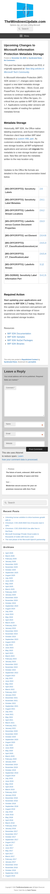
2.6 (41, 189)
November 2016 (11, 867)
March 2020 (10, 756)
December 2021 (11, 698)
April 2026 (9, 553)
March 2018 (10, 823)
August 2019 (10, 776)
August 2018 (10, 809)
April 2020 (9, 753)
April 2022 (9, 687)
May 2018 (9, 817)
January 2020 (10, 762)
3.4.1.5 (43, 275)
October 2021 (10, 703)
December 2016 (11, 865)
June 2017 (9, 848)
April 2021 (9, 720)
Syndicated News (35, 58)
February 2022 (11, 692)
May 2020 (9, 751)
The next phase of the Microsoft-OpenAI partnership (25, 540)
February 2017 (11, 859)
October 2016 (10, 870)
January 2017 (10, 862)
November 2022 (11, 667)
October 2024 (10, 603)
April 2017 (9, 854)
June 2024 (9, 614)
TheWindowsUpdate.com (25, 22)
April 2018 (9, 820)
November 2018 (11, 801)
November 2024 (11, 600)
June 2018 (9, 815)
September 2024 (11, 606)
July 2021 (9, 712)
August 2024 (10, 609)
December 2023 (11, 631)
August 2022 (10, 676)
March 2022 (10, 689)
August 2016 (10, 876)
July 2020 (9, 745)
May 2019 (9, 784)
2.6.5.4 (43, 254)
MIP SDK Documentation (19, 333)
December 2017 (11, 831)
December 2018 (11, 798)
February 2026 (11, 559)
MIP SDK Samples (16, 337)
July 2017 (9, 845)
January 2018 (10, 828)
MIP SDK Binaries (15, 344)
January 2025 (10, 595)
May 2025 (9, 584)
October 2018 (10, 804)
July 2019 (9, 778)
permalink (32, 362)
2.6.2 (42, 210)
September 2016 (11, 873)
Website (9, 443)
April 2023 (9, 653)
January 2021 (10, 728)
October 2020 (10, 737)
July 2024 (9, 611)
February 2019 (11, 792)
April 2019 (9, 787)
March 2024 (10, 623)
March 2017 (10, 856)
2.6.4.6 (43, 235)
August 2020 (10, 742)
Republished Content (30, 359)
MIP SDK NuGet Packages (20, 340)
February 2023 (11, 659)
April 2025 (9, 586)
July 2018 (9, 812)
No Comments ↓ (10, 60)
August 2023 (10, 642)
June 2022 (9, 681)
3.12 (42, 264)
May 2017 (9, 851)
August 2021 (10, 709)
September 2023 (11, 639)
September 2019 (11, 773)
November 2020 (11, 734)
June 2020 (9, 748)
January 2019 (10, 795)
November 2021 (11, 701)
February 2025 (11, 592)
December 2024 (11, 598)
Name (8, 424)
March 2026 (10, 556)
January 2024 (10, 628)
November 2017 (11, 834)
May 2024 (9, 617)
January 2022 (10, 695)
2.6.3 (42, 221)
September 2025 (11, 573)
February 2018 (11, 826)
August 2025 (10, 575)
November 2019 (11, 767)
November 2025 (11, 567)
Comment (10, 388)
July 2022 (9, 678)
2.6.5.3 (43, 243)
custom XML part (25, 139)
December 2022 (11, 664)
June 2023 (9, 648)
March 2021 (10, 723)
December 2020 (11, 731)
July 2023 (9, 645)
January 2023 (10, 662)
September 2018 (11, 806)
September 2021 (11, 706)
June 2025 (9, 581)
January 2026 (10, 561)
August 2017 (10, 842)
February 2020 (11, 759)
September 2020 (11, 740)
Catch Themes (31, 890)
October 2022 (10, 670)
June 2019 (9, 781)
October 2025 (10, 570)
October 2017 (10, 837)
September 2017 (11, 840)
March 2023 (10, 656)
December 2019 (11, 765)
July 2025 (9, 578)
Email (8, 434)
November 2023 (11, 634)
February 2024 (11, 625)
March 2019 (10, 789)
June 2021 (9, 714)
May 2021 (9, 717)
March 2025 (10, 589)
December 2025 (11, 564)
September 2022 (11, 673)
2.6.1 (42, 200)
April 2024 (9, 620)
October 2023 (10, 637)
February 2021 (11, 726)
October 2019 (10, 770)
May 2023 (9, 650)
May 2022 (9, 684)
